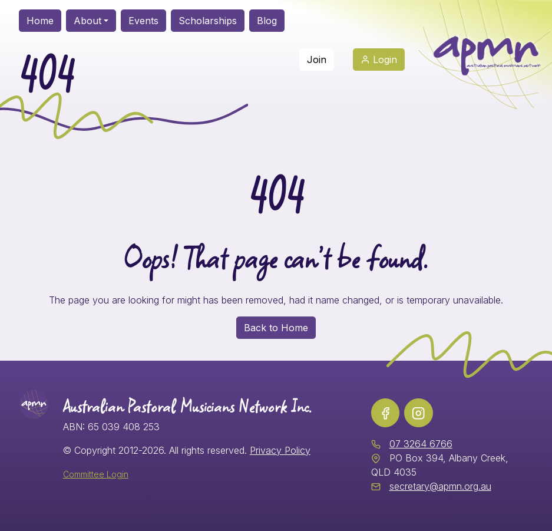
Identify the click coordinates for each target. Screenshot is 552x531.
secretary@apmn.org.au (440, 486)
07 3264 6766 (420, 444)
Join (316, 59)
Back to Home (276, 328)
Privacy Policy (280, 450)
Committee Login (95, 474)
